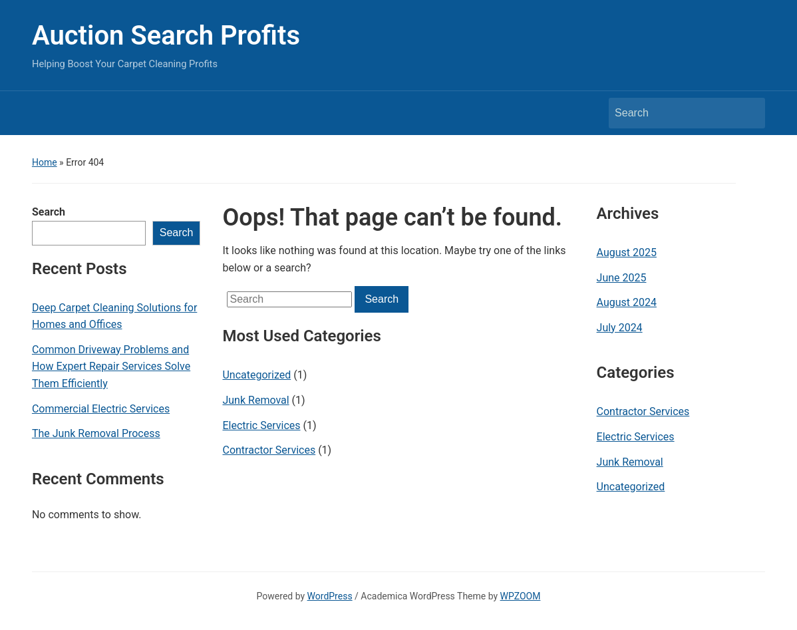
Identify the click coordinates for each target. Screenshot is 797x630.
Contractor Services (268, 450)
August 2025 (627, 252)
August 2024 (627, 302)
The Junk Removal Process (96, 433)
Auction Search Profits (166, 35)
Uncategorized (256, 375)
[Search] (674, 113)
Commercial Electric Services (101, 408)
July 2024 (620, 327)
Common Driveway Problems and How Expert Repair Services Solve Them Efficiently (111, 366)
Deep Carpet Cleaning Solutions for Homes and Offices (114, 316)
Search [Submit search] (748, 113)
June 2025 (622, 277)
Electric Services (261, 425)
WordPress (330, 596)
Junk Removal (255, 400)
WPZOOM (520, 596)
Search (48, 212)
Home (44, 162)
